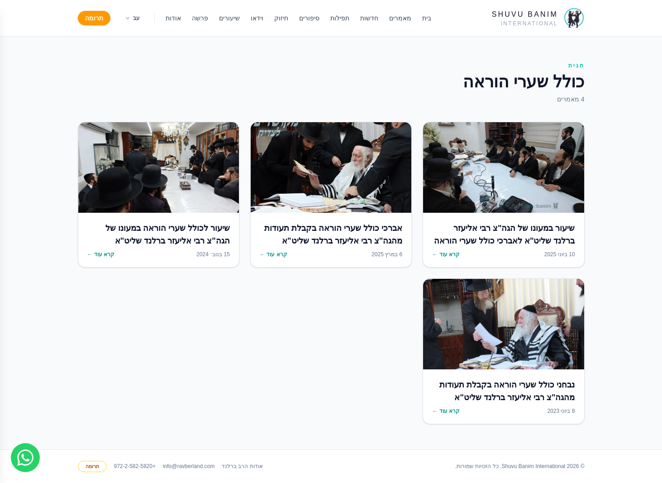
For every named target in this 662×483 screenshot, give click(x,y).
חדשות (369, 18)
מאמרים (400, 18)
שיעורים (229, 18)
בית (426, 18)
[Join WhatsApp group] (25, 457)
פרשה (200, 18)
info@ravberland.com (188, 466)
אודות (173, 18)
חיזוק (281, 18)
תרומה (94, 18)
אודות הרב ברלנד (242, 466)
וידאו (257, 18)
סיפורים (309, 18)
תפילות (339, 18)
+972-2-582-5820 (135, 466)
